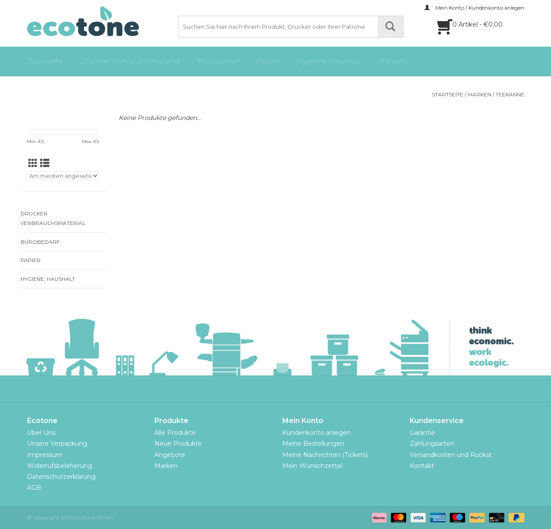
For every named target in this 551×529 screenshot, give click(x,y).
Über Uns (41, 433)
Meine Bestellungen (313, 443)
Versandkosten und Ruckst (451, 455)
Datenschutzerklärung (61, 477)
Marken (392, 61)
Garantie (422, 433)
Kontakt (422, 466)
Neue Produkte (178, 443)
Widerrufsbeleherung (59, 466)
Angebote (169, 455)
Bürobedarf (219, 61)
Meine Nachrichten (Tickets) (325, 455)
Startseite (46, 61)
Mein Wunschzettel (312, 466)
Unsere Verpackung (57, 443)
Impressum (44, 455)
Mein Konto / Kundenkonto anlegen (474, 7)
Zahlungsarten (432, 443)
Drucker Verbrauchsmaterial (130, 61)
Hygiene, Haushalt (329, 61)
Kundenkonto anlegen (316, 433)
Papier (268, 61)
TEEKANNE (510, 94)
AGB (34, 487)
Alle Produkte (175, 433)
